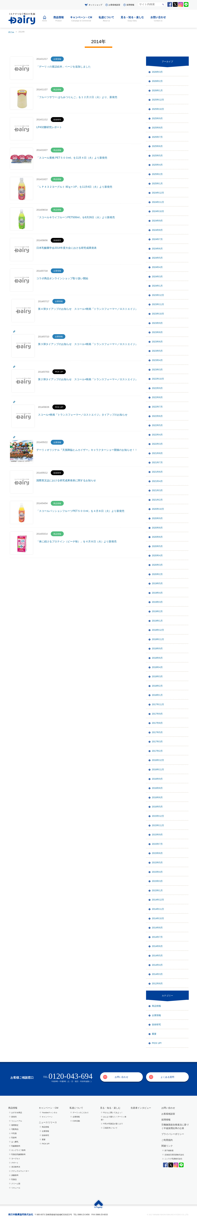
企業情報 (156, 1015)
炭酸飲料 (14, 1175)
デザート (14, 1163)
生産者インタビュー (141, 1108)
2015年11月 (158, 825)
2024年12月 (158, 192)
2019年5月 (157, 583)
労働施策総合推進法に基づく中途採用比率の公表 (175, 1126)
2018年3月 (157, 676)
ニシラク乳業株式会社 (173, 1159)
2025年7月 (157, 137)
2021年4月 (157, 481)
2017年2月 (157, 751)
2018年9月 (157, 648)
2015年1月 (157, 890)
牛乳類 (14, 1133)
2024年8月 (157, 230)
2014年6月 (157, 946)
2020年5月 (157, 546)
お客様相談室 (114, 5)
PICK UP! (157, 1043)
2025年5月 (157, 155)
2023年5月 (157, 351)
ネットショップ (95, 5)
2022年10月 (158, 378)
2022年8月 (157, 397)
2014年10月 (158, 918)
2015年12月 (158, 816)
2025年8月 (157, 127)
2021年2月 (157, 499)
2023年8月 (157, 332)
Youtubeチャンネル (49, 1112)
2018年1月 (157, 695)
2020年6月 (157, 537)
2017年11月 (158, 704)
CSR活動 (76, 1121)
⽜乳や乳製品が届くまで (113, 1124)
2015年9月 (157, 834)
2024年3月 (157, 276)
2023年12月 (158, 295)
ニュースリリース (48, 1122)
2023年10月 (158, 313)
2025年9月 (157, 118)
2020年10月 (158, 509)
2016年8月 (157, 788)
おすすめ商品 (16, 1112)
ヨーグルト (15, 1159)
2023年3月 (157, 369)
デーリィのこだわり (81, 1112)
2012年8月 (157, 983)
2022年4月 (157, 434)
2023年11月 (158, 304)
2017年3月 (157, 741)
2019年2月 (157, 611)
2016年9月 (157, 779)
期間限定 (14, 1125)
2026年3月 (157, 72)
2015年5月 (157, 862)
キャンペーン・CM (48, 1108)
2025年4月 (157, 164)
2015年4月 (157, 872)
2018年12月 (158, 630)
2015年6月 (157, 853)
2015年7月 (157, 844)
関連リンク (167, 1146)
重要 (154, 1034)
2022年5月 (157, 425)
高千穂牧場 (168, 1150)
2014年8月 (157, 927)
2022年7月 (157, 406)
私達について (76, 1108)
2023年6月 (157, 341)
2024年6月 (157, 248)
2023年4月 (157, 360)
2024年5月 (157, 257)
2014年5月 (157, 955)
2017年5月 (157, 732)
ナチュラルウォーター (20, 1171)
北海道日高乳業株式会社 (174, 1155)
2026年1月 (157, 90)
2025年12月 (158, 99)
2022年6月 (157, 416)
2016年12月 (158, 760)
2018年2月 (157, 686)
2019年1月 (157, 620)
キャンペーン (47, 1117)
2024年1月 (157, 285)
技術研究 (156, 1024)
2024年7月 (157, 239)
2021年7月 (157, 462)
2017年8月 (157, 723)
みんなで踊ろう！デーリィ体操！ (113, 1118)
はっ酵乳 (14, 1142)
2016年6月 (157, 797)
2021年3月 (157, 490)
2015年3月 (157, 881)
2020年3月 (157, 565)
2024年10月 (158, 211)
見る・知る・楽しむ (110, 1108)
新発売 (14, 1117)
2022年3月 (157, 444)
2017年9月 (157, 713)
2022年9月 (157, 388)
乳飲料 (14, 1138)
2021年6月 (157, 471)
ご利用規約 (167, 1140)
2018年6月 (157, 658)
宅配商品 (14, 1129)
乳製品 (14, 1179)
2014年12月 (158, 899)
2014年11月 (158, 909)
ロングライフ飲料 (18, 1150)
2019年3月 (157, 602)
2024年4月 (157, 267)
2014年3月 (157, 974)
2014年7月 (157, 937)
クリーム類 (15, 1184)
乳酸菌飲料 (15, 1146)
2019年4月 (157, 592)
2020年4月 (157, 555)
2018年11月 (158, 639)
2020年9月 (157, 518)
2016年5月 (157, 806)
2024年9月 (157, 220)
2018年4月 (157, 667)
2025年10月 (158, 109)
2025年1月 (157, 183)
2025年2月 (157, 174)
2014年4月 (157, 965)
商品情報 (156, 1006)
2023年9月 (157, 323)
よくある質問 (167, 1077)
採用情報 (130, 5)
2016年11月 (158, 769)
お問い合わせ (121, 1077)
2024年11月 (158, 202)
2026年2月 (157, 81)
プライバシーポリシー (172, 1134)
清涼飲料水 (15, 1167)
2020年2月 (157, 574)
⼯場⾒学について (110, 1128)
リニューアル (16, 1121)
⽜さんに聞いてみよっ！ (113, 1112)
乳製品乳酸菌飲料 (18, 1154)
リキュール (15, 1188)
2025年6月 (157, 146)
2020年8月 (157, 527)
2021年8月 (157, 453)
